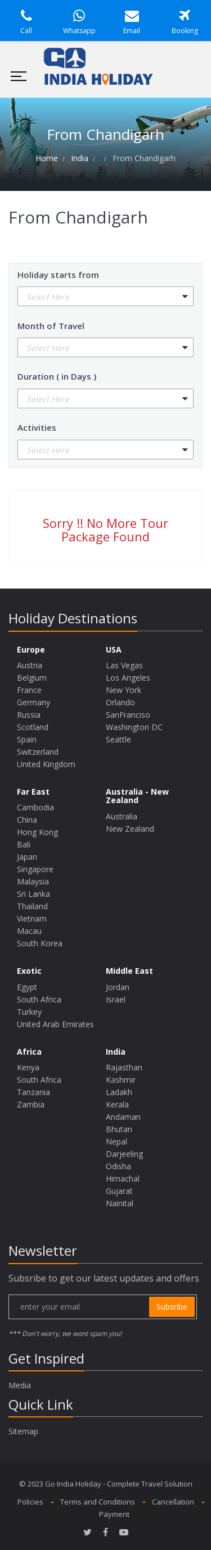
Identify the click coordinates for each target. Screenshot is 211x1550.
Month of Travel (50, 325)
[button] (105, 296)
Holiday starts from (58, 274)
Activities (36, 427)
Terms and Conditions (97, 1502)
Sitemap (23, 1431)
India (79, 158)
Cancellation (173, 1502)
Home (46, 158)
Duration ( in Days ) (56, 376)
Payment (114, 1514)
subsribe (171, 1306)
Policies (30, 1502)
